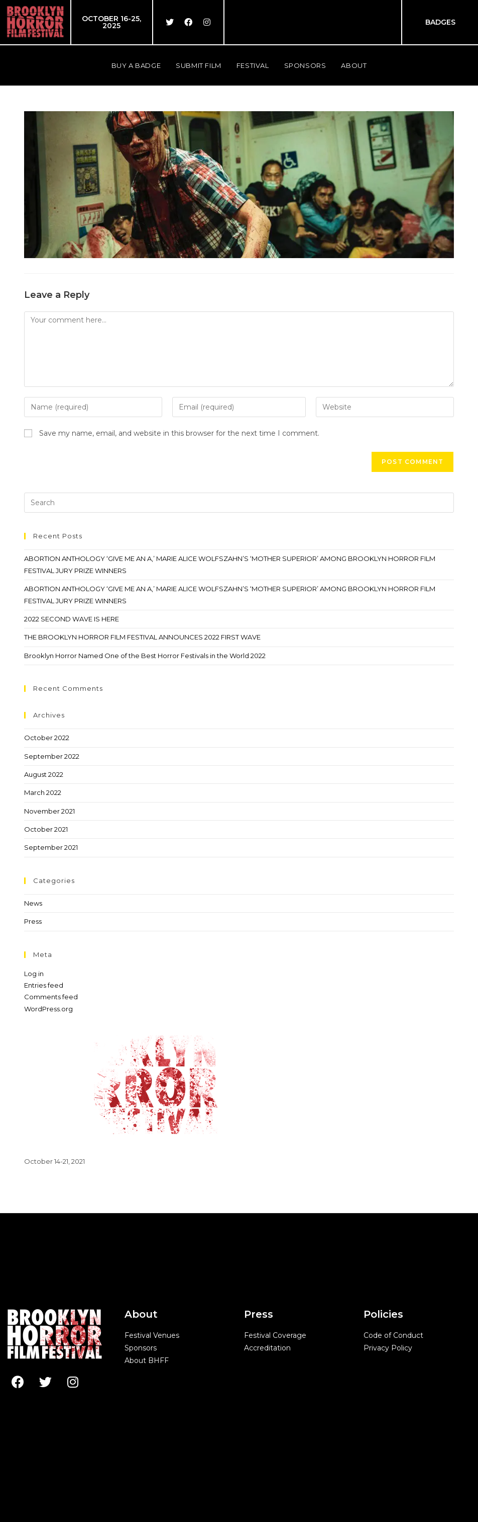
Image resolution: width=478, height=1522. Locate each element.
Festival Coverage (275, 1335)
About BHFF (147, 1360)
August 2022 (43, 774)
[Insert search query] (239, 503)
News (33, 903)
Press (33, 921)
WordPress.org (48, 1009)
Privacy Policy (388, 1347)
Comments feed (51, 997)
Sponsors (141, 1347)
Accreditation (267, 1347)
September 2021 (51, 847)
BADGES (440, 22)
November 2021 (49, 811)
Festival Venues (152, 1335)
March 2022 (42, 792)
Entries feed (43, 985)
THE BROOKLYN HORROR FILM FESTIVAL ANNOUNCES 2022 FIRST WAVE (142, 637)
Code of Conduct (393, 1335)
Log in (34, 974)
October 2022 (46, 738)
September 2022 (51, 756)
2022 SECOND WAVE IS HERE (71, 619)
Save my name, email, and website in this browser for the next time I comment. (179, 433)
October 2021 (46, 829)
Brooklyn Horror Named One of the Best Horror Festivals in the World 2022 (145, 656)
